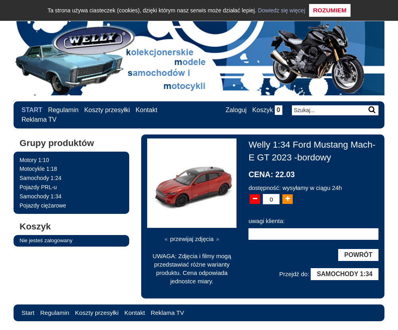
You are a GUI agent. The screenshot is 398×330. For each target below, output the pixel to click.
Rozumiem (330, 10)
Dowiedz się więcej (281, 10)
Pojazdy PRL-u (38, 187)
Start (32, 110)
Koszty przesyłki (107, 110)
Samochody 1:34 (40, 196)
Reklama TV (39, 119)
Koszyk (267, 110)
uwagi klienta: (266, 220)
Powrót (357, 255)
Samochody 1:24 (40, 178)
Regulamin (63, 110)
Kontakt (147, 110)
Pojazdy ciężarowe (43, 205)
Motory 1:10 (34, 160)
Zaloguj (235, 110)
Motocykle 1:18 (38, 169)
